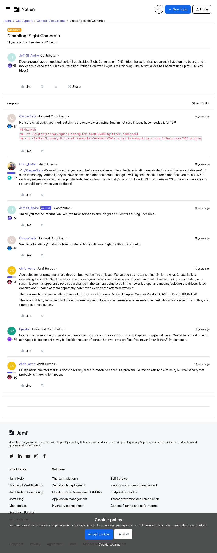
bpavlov (24, 329)
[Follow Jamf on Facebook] (44, 456)
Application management (69, 499)
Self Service (119, 478)
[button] (8, 10)
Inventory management (68, 505)
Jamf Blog (16, 499)
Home (7, 20)
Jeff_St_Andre (29, 55)
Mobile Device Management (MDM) (77, 492)
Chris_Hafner (28, 164)
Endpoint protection (124, 492)
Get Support (24, 20)
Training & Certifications (26, 485)
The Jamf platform (65, 478)
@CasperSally (33, 170)
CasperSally (27, 116)
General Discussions (51, 20)
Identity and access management (134, 485)
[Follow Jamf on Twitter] (11, 456)
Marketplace (18, 505)
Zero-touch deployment (68, 485)
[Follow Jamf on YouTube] (28, 456)
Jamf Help (16, 478)
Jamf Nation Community (26, 492)
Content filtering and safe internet (134, 505)
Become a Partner (21, 512)
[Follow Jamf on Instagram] (36, 456)
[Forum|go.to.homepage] (24, 9)
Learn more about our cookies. (186, 525)
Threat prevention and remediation (135, 499)
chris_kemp (27, 268)
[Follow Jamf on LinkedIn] (20, 456)
